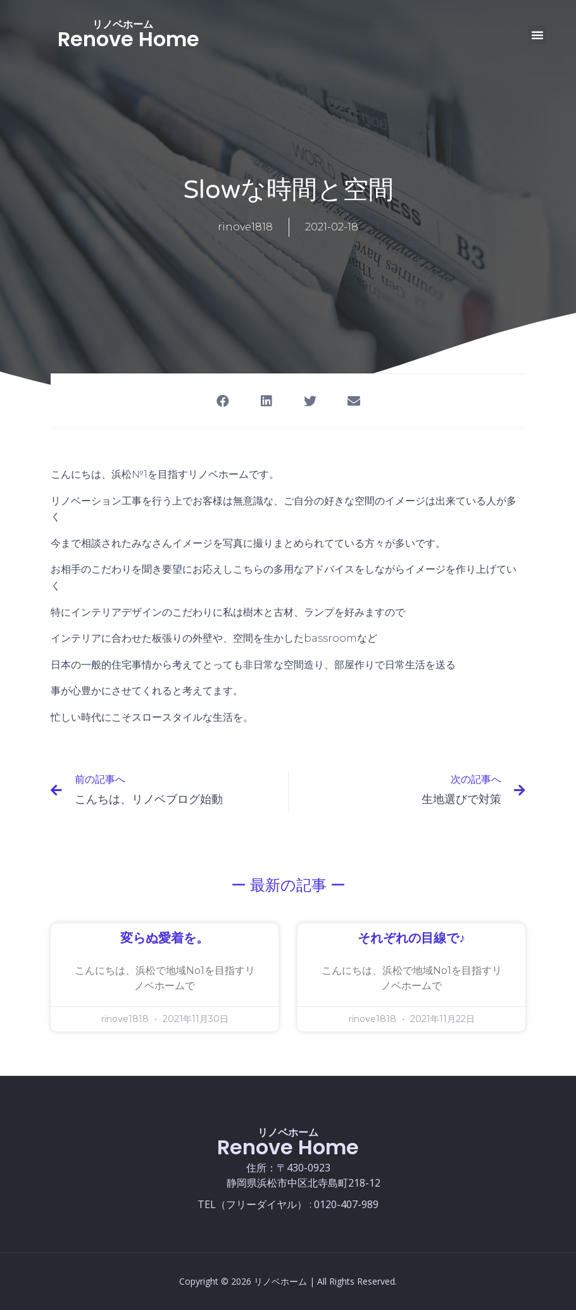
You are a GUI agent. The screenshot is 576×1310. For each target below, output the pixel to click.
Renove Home (128, 39)
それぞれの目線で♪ (411, 938)
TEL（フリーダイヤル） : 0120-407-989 (288, 1204)
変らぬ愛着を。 (164, 938)
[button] (537, 34)
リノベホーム (122, 24)
